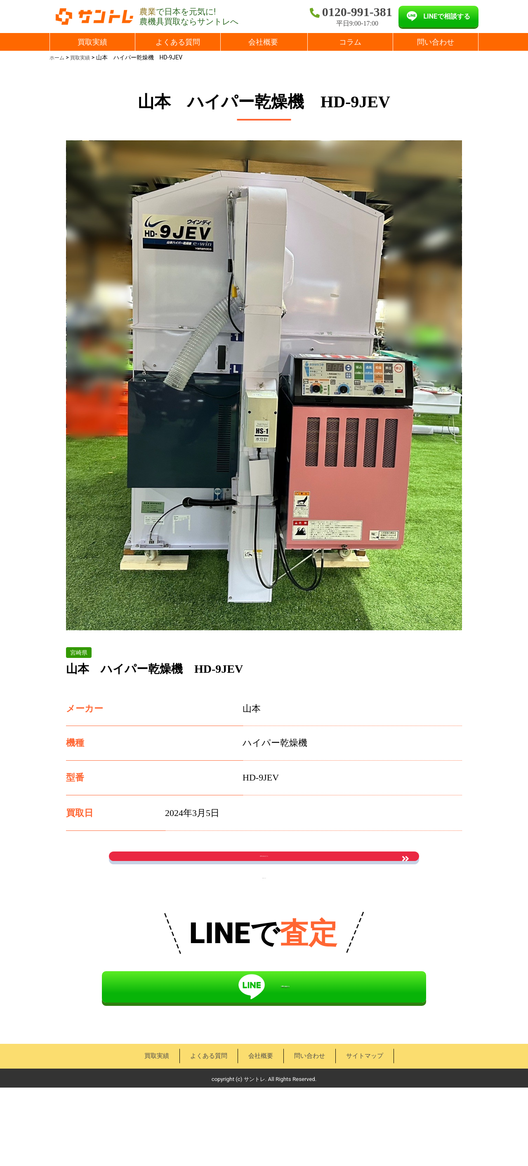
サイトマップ (363, 1134)
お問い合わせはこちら (264, 870)
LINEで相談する (446, 16)
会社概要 (263, 42)
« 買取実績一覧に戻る (264, 919)
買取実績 (92, 42)
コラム (350, 42)
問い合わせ (435, 42)
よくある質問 (178, 42)
